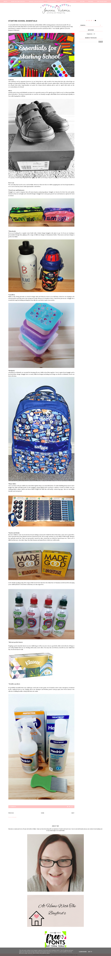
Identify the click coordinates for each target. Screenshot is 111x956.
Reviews (90, 1)
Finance (59, 4)
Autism (82, 1)
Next (73, 813)
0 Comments (12, 806)
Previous (11, 813)
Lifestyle (73, 1)
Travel (51, 4)
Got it (90, 951)
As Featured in (52, 1)
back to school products (41, 192)
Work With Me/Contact (18, 1)
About (5, 1)
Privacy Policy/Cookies (36, 1)
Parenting (63, 1)
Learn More (83, 951)
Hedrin (27, 689)
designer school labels (37, 487)
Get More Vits (20, 582)
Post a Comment (12, 817)
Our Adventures (102, 1)
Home (42, 813)
